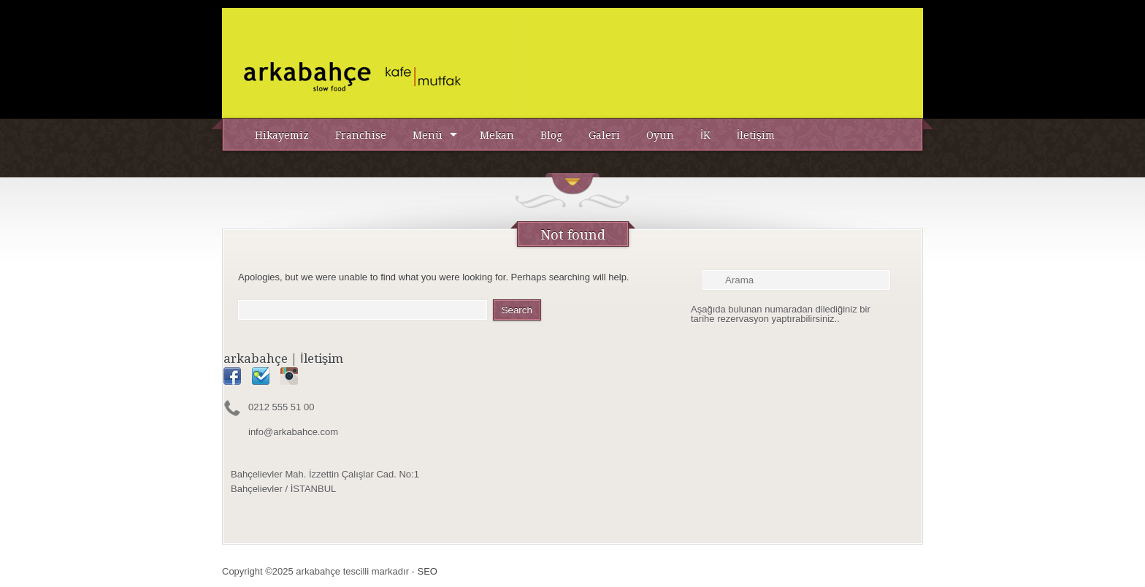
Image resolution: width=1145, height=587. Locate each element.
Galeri (604, 135)
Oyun (660, 135)
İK (705, 135)
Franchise (360, 135)
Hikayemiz (282, 135)
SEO (427, 571)
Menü (428, 135)
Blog (551, 135)
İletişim (756, 135)
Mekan (497, 135)
